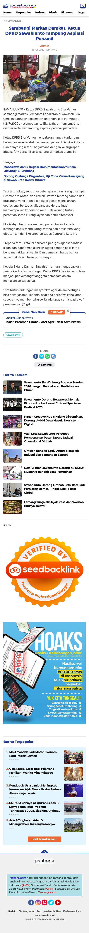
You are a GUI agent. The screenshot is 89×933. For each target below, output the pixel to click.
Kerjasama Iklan (72, 911)
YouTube (60, 904)
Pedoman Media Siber (49, 911)
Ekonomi (67, 12)
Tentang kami (26, 911)
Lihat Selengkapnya (44, 839)
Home (7, 12)
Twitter (52, 904)
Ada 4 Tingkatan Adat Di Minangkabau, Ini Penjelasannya (32, 822)
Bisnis (53, 12)
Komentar (44, 364)
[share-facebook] (35, 356)
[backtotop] (44, 853)
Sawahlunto (13, 334)
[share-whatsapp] (47, 356)
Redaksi (12, 911)
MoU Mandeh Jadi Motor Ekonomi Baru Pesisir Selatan (33, 754)
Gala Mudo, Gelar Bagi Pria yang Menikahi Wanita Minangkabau (31, 770)
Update (57, 312)
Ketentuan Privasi (44, 915)
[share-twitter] (41, 356)
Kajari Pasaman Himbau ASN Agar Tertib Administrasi (43, 322)
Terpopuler (23, 12)
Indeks (39, 12)
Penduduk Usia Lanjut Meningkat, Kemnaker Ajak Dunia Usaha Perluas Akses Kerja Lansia (35, 789)
